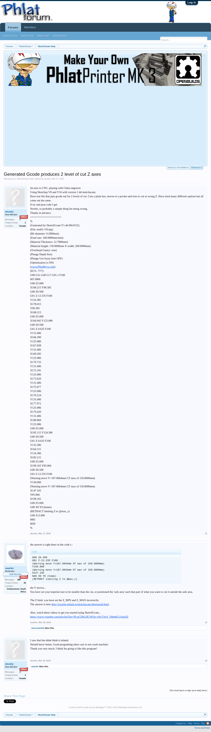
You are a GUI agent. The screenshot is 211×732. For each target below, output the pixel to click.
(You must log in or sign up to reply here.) (188, 690)
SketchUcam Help (25, 179)
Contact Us (181, 723)
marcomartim (37, 628)
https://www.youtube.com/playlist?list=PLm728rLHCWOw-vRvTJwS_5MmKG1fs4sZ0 (79, 616)
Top (203, 723)
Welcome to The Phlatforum (178, 168)
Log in (191, 2)
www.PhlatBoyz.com (42, 266)
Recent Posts (27, 36)
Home (196, 723)
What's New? (43, 36)
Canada (22, 226)
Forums (13, 27)
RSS (207, 723)
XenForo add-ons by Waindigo (90, 707)
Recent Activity (60, 36)
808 (19, 580)
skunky (47, 179)
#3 (206, 660)
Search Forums (10, 36)
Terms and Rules (202, 728)
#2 (206, 622)
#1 (206, 533)
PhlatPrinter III (196, 167)
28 (25, 583)
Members (30, 27)
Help (190, 723)
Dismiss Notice (204, 55)
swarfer (9, 568)
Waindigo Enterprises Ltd (130, 707)
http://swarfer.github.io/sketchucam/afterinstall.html (80, 604)
